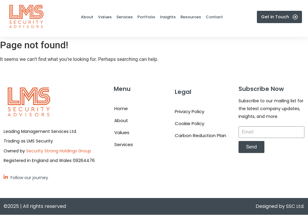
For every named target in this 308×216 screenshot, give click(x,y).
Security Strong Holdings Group (58, 151)
